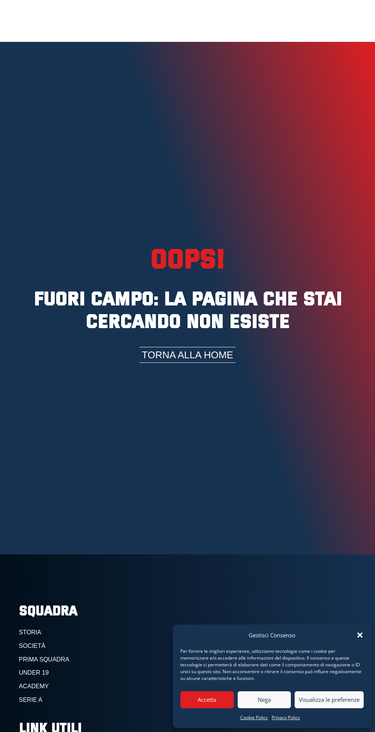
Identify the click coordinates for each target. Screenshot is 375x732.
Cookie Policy (254, 717)
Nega (264, 699)
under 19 (34, 672)
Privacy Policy (286, 717)
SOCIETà (32, 646)
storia (30, 632)
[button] (360, 635)
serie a (30, 700)
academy (34, 686)
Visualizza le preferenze (329, 699)
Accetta (207, 699)
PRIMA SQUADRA (44, 659)
